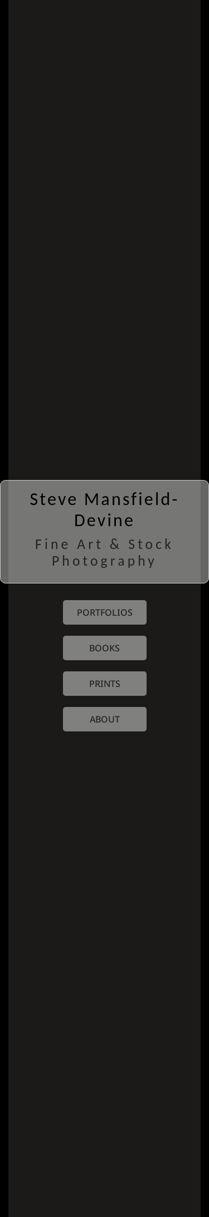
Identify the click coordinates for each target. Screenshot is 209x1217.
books (104, 648)
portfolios (105, 612)
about (105, 719)
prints (104, 683)
